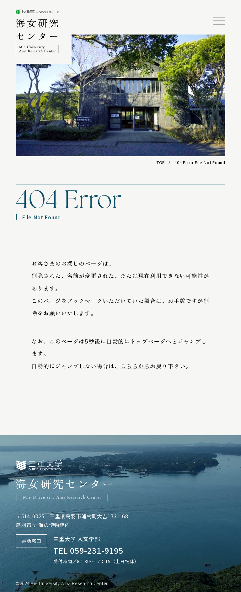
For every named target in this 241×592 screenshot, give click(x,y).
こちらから (135, 366)
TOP (161, 162)
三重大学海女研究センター (37, 31)
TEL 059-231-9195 (88, 550)
